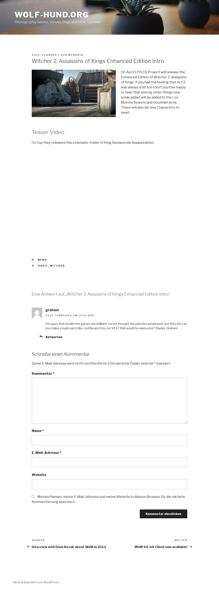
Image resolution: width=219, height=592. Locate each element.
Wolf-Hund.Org (52, 14)
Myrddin (75, 54)
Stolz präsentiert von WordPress (36, 582)
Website (39, 475)
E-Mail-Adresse (46, 453)
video (43, 265)
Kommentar (43, 374)
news (42, 259)
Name (38, 431)
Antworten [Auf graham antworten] (53, 337)
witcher (57, 265)
